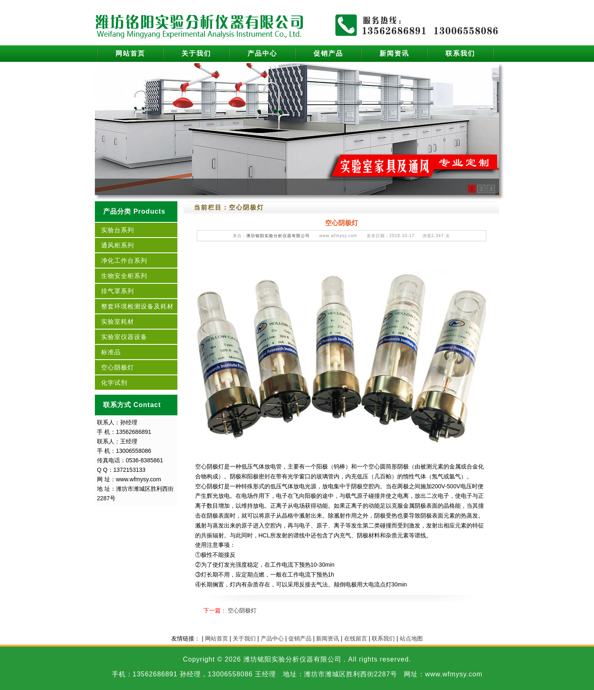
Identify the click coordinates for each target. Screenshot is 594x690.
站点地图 (411, 638)
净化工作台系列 (124, 260)
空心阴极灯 (117, 367)
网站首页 (130, 53)
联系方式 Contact (132, 404)
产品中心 (262, 53)
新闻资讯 (394, 53)
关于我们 (196, 53)
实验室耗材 (117, 321)
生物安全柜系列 (124, 275)
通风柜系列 (117, 245)
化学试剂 (114, 382)
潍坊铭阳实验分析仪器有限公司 (278, 235)
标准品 (111, 352)
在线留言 (355, 638)
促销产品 (328, 53)
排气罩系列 (117, 290)
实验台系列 (117, 229)
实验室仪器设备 (124, 336)
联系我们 (460, 53)
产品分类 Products (134, 211)
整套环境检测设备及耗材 (137, 306)
